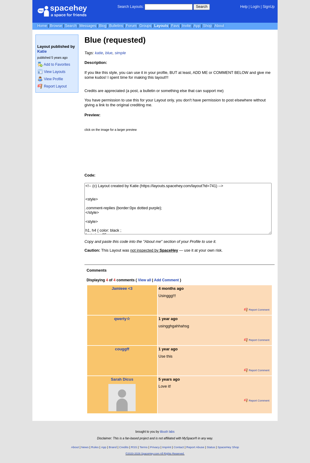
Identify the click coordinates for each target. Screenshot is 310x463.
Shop (207, 26)
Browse (56, 26)
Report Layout (52, 86)
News (85, 447)
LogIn (255, 7)
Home (42, 26)
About (219, 26)
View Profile (50, 79)
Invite (186, 26)
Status (211, 447)
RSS (134, 447)
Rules (95, 447)
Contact (179, 447)
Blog (102, 26)
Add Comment (166, 280)
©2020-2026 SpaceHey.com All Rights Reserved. (154, 453)
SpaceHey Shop (228, 447)
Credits (124, 447)
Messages (87, 26)
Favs (175, 26)
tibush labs (167, 431)
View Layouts (51, 72)
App (197, 26)
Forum (131, 26)
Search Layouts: (130, 7)
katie (99, 53)
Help (244, 7)
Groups (145, 26)
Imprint (166, 447)
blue (109, 53)
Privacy (155, 447)
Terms (144, 447)
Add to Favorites (54, 64)
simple (120, 53)
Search (201, 7)
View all (144, 280)
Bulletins (116, 26)
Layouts (161, 26)
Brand (113, 447)
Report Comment (256, 309)
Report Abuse (195, 447)
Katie (42, 51)
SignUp (269, 7)
